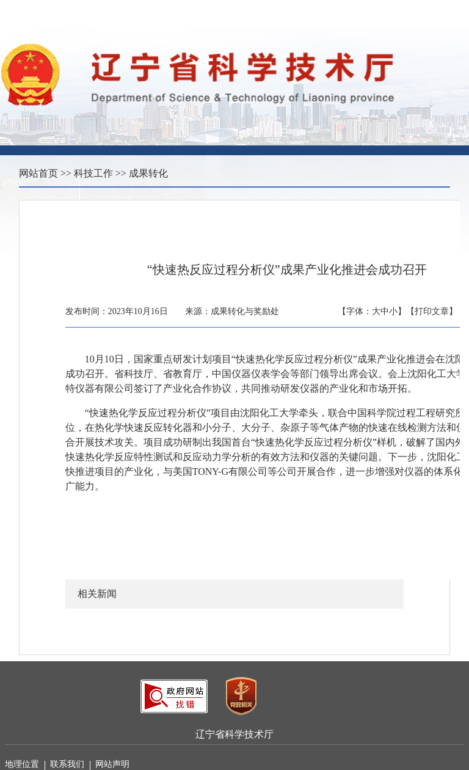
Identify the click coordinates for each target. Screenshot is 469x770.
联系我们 (70, 765)
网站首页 (38, 173)
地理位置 (25, 765)
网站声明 (112, 764)
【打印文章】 (431, 311)
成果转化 (148, 173)
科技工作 (93, 173)
